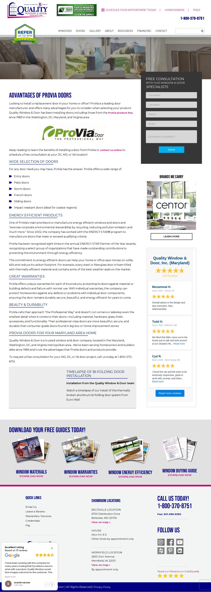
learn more (172, 236)
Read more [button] (10, 577)
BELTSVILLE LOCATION (106, 509)
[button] (51, 548)
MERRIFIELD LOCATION (106, 552)
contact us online (111, 150)
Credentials (33, 520)
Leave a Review (35, 511)
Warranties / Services (38, 516)
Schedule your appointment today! (131, 10)
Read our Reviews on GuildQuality (178, 571)
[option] (171, 205)
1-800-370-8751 (192, 18)
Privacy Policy (102, 587)
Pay (28, 525)
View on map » (100, 522)
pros (196, 10)
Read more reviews (170, 393)
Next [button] (201, 218)
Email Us (31, 506)
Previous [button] (141, 218)
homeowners (174, 10)
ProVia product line (120, 112)
